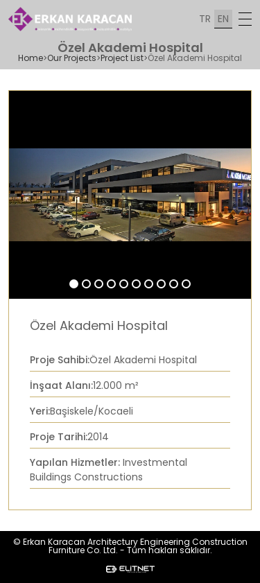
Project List (122, 58)
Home (30, 58)
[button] (73, 283)
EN (223, 19)
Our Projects (71, 58)
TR (205, 19)
